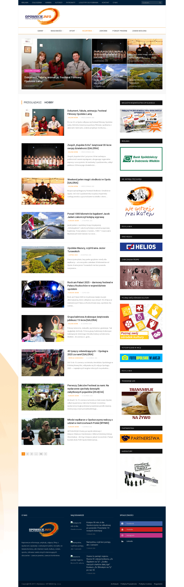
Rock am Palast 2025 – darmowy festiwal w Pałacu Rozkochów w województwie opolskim (90, 285)
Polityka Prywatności (129, 584)
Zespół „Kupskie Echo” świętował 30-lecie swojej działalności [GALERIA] (89, 147)
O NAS (115, 2)
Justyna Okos (73, 255)
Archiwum (115, 584)
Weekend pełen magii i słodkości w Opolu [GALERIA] (89, 181)
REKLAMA (25, 2)
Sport (72, 31)
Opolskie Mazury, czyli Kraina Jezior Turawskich (86, 250)
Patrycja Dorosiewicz (75, 358)
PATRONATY (70, 2)
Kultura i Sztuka (32, 71)
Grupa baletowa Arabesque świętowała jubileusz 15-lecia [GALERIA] (88, 318)
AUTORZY (58, 2)
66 (41, 454)
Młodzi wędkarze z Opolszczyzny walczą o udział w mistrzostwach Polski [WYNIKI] (90, 421)
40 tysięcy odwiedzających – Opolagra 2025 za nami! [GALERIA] (87, 353)
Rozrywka (87, 31)
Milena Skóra (73, 117)
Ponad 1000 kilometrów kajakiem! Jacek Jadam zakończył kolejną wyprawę (88, 215)
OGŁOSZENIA (37, 2)
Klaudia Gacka (73, 221)
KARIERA (48, 2)
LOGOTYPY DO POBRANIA (88, 2)
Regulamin (158, 584)
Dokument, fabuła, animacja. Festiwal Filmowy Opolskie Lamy (87, 112)
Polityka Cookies (145, 584)
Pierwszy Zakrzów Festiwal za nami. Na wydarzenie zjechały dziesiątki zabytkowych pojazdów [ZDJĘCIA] (88, 388)
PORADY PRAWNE (120, 31)
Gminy (40, 31)
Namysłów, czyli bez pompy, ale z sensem (99, 543)
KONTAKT (105, 2)
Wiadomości (56, 31)
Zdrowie (103, 31)
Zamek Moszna (139, 31)
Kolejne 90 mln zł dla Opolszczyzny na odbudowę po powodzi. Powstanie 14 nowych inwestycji (99, 526)
